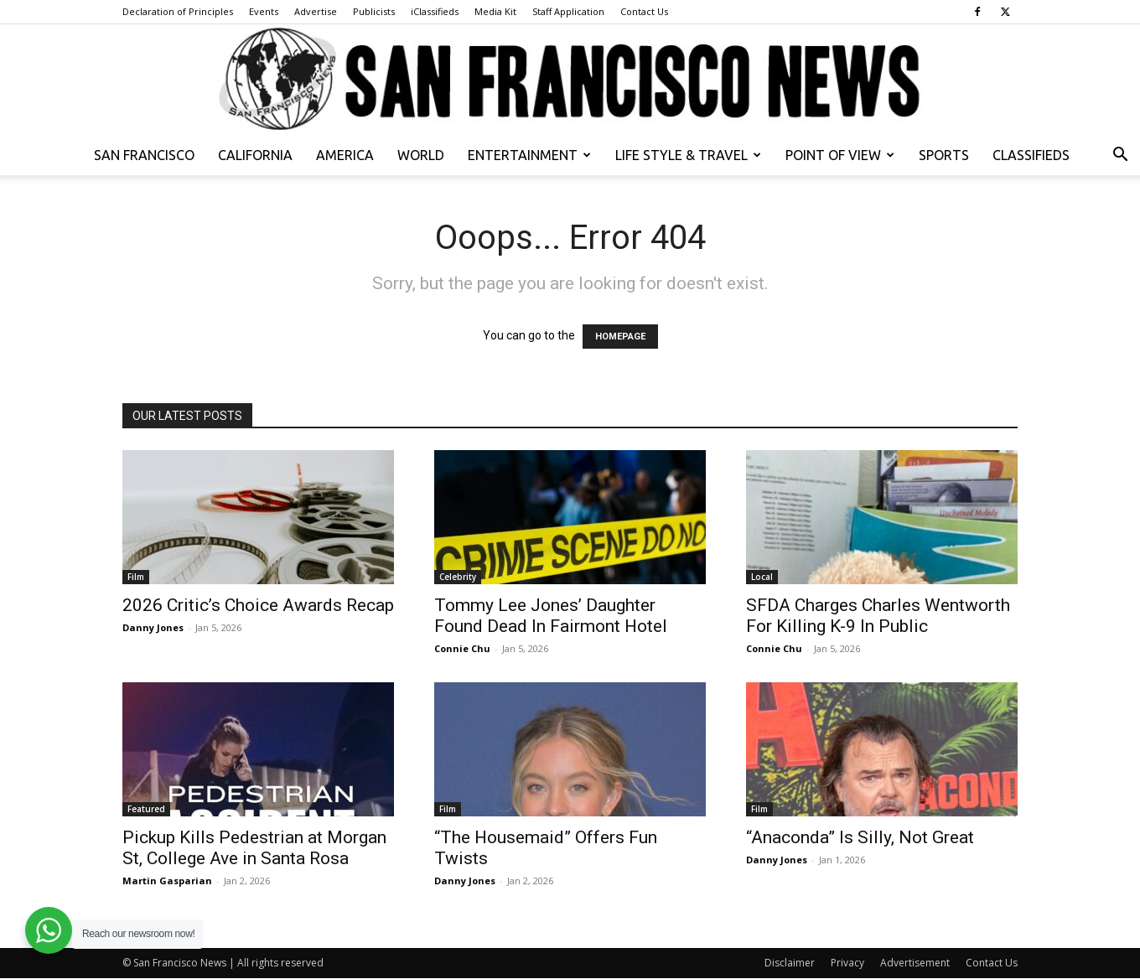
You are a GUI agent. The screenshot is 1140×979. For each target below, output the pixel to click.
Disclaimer (789, 963)
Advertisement (915, 963)
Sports (944, 155)
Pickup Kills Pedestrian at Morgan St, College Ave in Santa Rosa (254, 847)
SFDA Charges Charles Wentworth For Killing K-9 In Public (878, 615)
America (345, 155)
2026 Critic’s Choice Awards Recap (258, 605)
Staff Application (568, 11)
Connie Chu (462, 648)
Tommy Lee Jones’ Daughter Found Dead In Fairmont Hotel (550, 615)
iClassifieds (435, 11)
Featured (146, 809)
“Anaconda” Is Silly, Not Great (860, 837)
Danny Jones (153, 627)
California (255, 155)
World (420, 155)
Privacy (847, 963)
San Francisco (144, 155)
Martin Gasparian (167, 880)
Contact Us (644, 11)
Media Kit (495, 11)
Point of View (839, 155)
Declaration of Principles (177, 11)
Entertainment (529, 155)
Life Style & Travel (688, 155)
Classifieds (1031, 155)
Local (762, 577)
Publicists (374, 11)
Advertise (315, 11)
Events (263, 11)
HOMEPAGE (620, 336)
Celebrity (457, 577)
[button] (1120, 156)
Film (135, 577)
